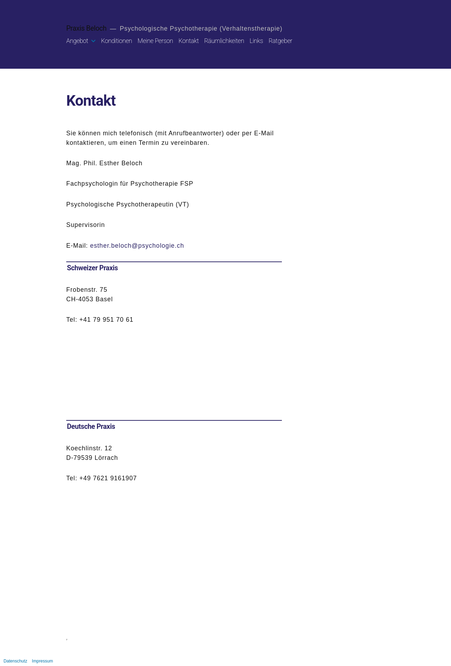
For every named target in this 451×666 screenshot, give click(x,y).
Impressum (42, 661)
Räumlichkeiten (224, 40)
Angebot (77, 40)
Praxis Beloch (86, 28)
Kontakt (189, 40)
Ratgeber (280, 40)
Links (256, 40)
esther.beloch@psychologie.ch (137, 245)
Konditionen (116, 40)
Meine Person (155, 40)
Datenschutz (15, 661)
